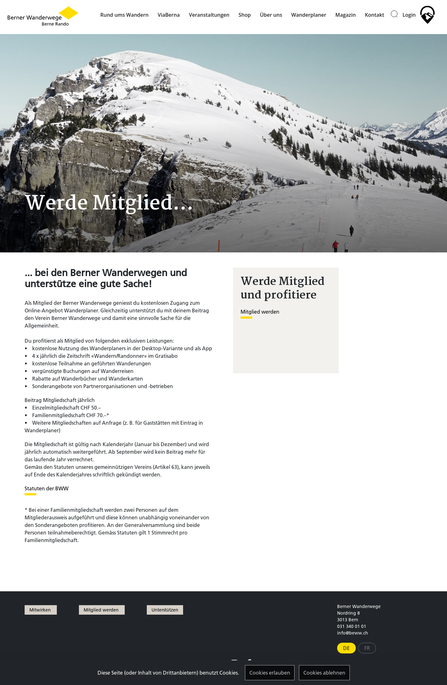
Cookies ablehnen (324, 673)
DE (346, 648)
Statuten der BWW (47, 488)
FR (367, 648)
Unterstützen (165, 610)
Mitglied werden (260, 312)
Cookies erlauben (269, 673)
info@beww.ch (352, 633)
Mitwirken (40, 610)
